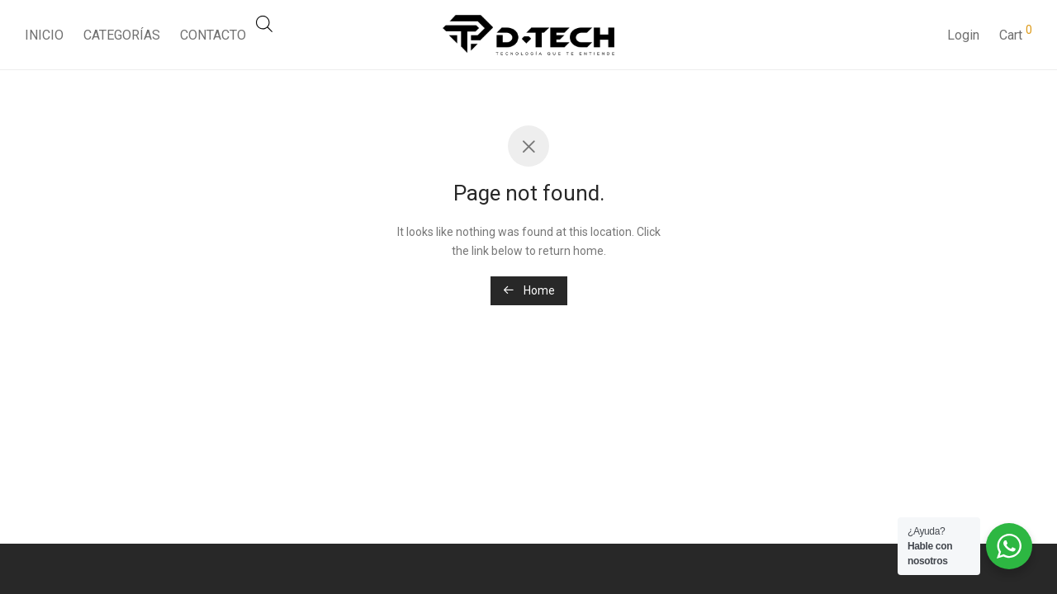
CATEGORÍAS (121, 35)
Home (529, 290)
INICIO (44, 35)
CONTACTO (213, 35)
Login (963, 35)
